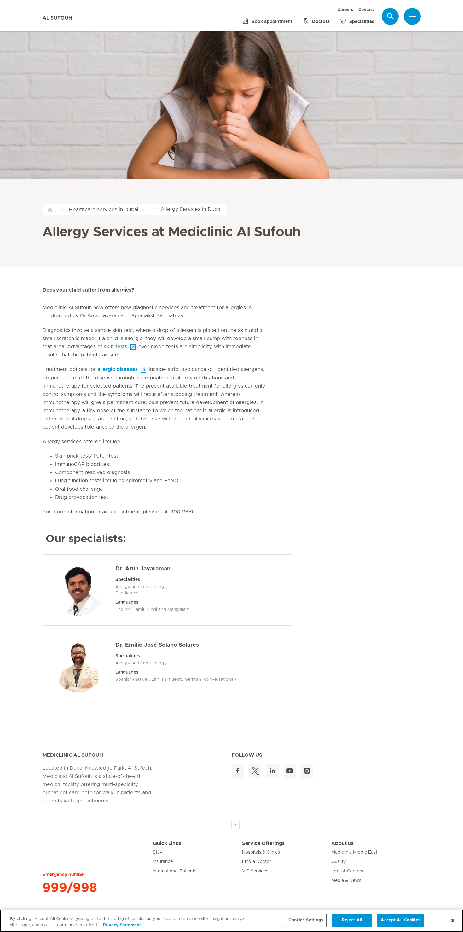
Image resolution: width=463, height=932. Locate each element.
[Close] (453, 920)
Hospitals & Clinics (261, 852)
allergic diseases (117, 369)
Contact (366, 10)
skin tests (115, 346)
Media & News (346, 880)
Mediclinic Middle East (354, 852)
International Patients (174, 871)
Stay (157, 852)
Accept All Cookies (400, 920)
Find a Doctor (256, 862)
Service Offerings (263, 843)
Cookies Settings (305, 920)
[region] (231, 921)
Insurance (163, 862)
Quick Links (167, 843)
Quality (338, 862)
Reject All (352, 920)
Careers (345, 10)
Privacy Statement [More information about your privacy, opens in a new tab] (122, 925)
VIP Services (255, 871)
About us (342, 843)
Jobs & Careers (347, 871)
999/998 (70, 888)
